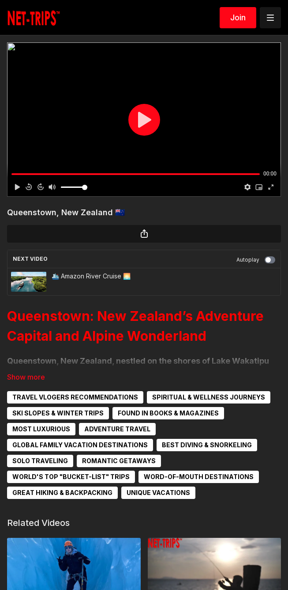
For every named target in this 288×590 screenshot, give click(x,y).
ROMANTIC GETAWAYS (119, 460)
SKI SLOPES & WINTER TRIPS (58, 413)
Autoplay (255, 259)
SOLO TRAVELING (40, 460)
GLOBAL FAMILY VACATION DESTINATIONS (80, 445)
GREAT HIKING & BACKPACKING (62, 492)
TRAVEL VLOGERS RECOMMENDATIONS (75, 397)
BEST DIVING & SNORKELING (207, 445)
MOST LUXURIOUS (41, 429)
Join (238, 17)
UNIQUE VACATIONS (158, 492)
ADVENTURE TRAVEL (117, 429)
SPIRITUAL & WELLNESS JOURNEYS (208, 397)
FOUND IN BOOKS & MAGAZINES (168, 413)
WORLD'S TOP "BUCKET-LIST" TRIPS (71, 476)
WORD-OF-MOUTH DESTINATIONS (199, 476)
